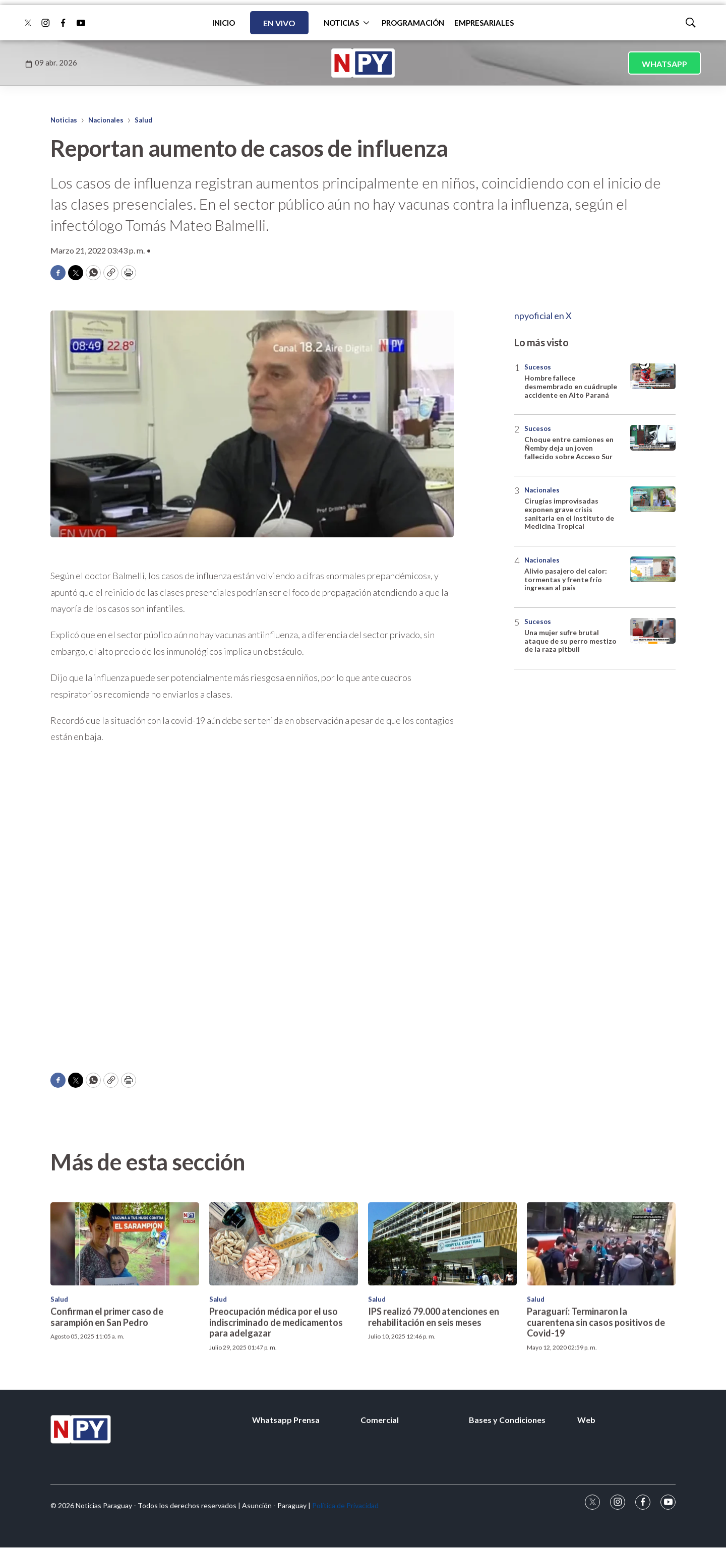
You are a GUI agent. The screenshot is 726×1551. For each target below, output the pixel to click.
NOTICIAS (341, 22)
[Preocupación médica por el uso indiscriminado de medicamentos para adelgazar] (283, 1351)
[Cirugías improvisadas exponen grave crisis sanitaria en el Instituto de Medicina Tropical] (653, 499)
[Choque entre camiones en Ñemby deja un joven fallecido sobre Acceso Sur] (653, 438)
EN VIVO (279, 23)
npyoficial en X (543, 315)
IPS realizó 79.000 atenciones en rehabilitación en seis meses (433, 1424)
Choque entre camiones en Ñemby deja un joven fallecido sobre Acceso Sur (569, 448)
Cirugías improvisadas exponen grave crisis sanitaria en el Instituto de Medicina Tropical (569, 513)
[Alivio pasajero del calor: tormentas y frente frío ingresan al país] (653, 569)
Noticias (63, 120)
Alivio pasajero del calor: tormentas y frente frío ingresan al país (565, 579)
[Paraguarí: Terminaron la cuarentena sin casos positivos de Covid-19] (601, 1351)
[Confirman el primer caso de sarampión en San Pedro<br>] (124, 1351)
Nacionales (106, 120)
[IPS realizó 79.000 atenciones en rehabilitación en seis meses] (442, 1351)
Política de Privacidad (345, 1505)
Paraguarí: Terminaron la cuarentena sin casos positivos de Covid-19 (596, 1429)
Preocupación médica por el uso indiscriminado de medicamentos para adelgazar (276, 1429)
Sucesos (537, 367)
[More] (366, 22)
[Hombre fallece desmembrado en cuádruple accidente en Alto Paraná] (653, 376)
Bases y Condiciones (507, 1419)
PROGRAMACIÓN (413, 22)
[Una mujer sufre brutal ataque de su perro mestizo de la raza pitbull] (653, 631)
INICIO (223, 22)
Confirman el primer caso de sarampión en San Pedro (106, 1424)
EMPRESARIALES (484, 22)
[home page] (363, 63)
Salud (143, 120)
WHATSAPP (664, 64)
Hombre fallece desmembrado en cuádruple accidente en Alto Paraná (570, 386)
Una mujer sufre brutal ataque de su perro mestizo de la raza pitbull (570, 641)
